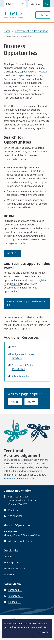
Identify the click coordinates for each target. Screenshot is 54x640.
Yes (13, 401)
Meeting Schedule (13, 562)
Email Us (13, 510)
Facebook (15, 589)
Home (7, 31)
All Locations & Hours (20, 541)
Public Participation (14, 568)
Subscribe (9, 574)
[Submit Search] (46, 3)
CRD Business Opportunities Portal (28, 304)
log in (16, 283)
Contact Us (10, 556)
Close (42, 632)
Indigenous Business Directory (23, 356)
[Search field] (35, 3)
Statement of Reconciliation (19, 478)
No (29, 401)
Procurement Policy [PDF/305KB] (22, 367)
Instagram (15, 595)
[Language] (15, 3)
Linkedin (14, 601)
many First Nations (29, 463)
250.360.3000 (15, 516)
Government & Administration (31, 31)
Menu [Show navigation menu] (44, 15)
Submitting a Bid (21, 376)
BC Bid (14, 254)
